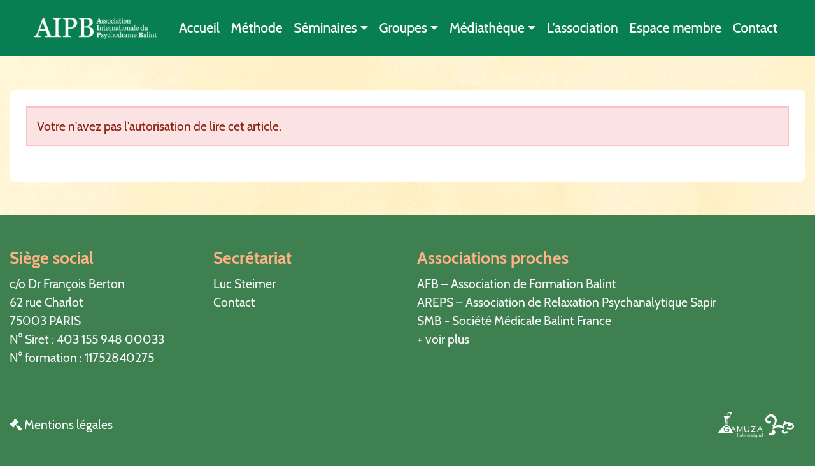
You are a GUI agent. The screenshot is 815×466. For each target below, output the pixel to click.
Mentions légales (61, 424)
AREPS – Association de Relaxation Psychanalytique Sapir (566, 302)
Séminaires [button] (325, 28)
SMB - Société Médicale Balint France (514, 320)
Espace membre (675, 28)
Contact (755, 28)
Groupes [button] (403, 28)
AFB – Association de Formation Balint (516, 283)
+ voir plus (443, 339)
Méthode (257, 28)
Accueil (199, 28)
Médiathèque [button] (487, 28)
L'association (582, 28)
